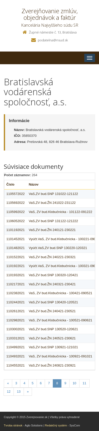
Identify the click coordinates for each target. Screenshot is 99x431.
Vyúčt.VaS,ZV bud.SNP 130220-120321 (58, 248)
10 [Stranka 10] (74, 383)
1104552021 (15, 365)
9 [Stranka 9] (65, 383)
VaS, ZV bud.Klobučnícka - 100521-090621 (60, 320)
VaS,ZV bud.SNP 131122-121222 (53, 221)
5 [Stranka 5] (33, 383)
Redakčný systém (56, 425)
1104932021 (15, 356)
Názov (33, 184)
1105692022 (15, 203)
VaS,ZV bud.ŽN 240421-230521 (52, 311)
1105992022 (15, 212)
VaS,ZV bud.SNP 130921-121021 (53, 347)
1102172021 (15, 284)
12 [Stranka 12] (8, 391)
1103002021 (15, 329)
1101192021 (15, 230)
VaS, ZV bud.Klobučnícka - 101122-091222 (60, 212)
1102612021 (15, 311)
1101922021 (15, 266)
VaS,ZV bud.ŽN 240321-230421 (52, 284)
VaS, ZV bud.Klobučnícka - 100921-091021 (60, 356)
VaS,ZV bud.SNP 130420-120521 (53, 302)
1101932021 (15, 275)
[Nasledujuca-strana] (28, 392)
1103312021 (15, 338)
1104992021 (15, 347)
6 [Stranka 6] (41, 383)
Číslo (10, 184)
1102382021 (15, 293)
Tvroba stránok (13, 425)
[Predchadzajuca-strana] (8, 383)
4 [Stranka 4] (24, 383)
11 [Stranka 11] (84, 383)
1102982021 (15, 320)
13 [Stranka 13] (18, 391)
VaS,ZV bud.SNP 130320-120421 (53, 275)
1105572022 (15, 194)
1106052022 (15, 221)
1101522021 (15, 257)
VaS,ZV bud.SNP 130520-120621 (53, 329)
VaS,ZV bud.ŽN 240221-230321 (52, 257)
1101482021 (15, 248)
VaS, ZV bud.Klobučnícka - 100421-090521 (60, 293)
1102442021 (15, 302)
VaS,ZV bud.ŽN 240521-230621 (52, 338)
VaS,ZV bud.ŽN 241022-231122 (52, 203)
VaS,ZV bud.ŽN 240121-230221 (52, 230)
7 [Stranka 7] (49, 383)
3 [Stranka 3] (16, 383)
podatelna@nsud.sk (53, 40)
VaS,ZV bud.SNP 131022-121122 (53, 194)
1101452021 (15, 239)
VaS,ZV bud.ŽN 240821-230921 (52, 365)
